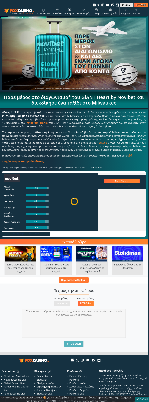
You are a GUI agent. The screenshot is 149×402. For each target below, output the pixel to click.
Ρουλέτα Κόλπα (78, 383)
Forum (136, 11)
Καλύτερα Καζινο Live (16, 397)
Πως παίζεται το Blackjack (46, 377)
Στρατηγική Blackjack (49, 386)
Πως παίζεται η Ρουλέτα (78, 377)
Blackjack (69, 11)
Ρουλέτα (57, 11)
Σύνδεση (62, 303)
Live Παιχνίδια (110, 11)
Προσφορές (83, 11)
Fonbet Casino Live (15, 393)
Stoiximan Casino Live (16, 376)
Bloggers (126, 11)
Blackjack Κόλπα (46, 383)
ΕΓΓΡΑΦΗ (141, 4)
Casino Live (43, 11)
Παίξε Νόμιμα (121, 181)
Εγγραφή (86, 303)
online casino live (27, 13)
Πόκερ (96, 11)
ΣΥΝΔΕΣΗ (126, 4)
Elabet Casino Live (14, 383)
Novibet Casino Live (15, 379)
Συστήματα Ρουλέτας (81, 386)
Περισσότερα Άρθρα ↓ (74, 280)
